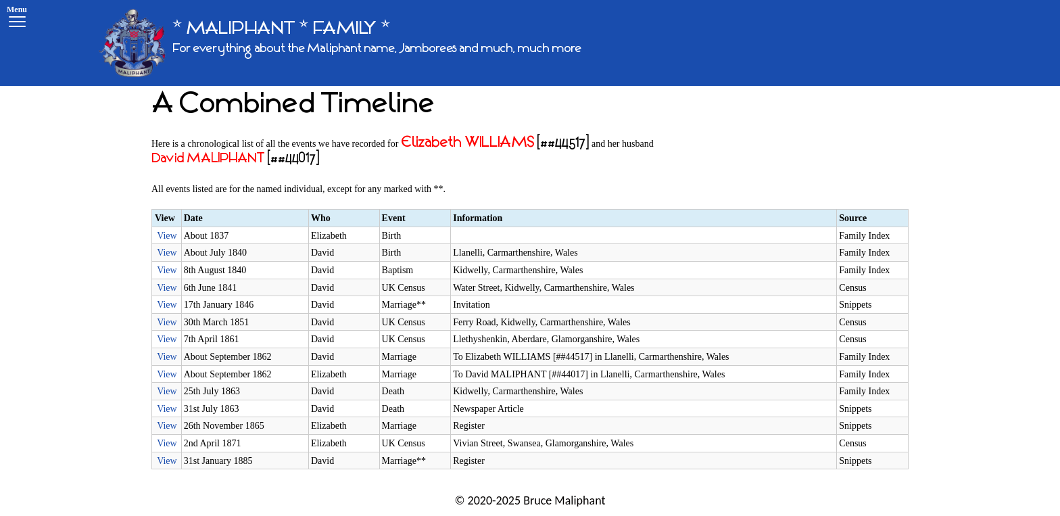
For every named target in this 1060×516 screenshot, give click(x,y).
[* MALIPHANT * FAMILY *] (340, 43)
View (166, 236)
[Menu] (17, 18)
